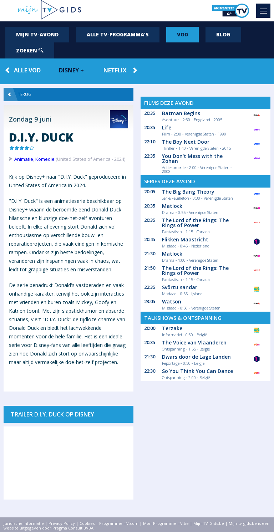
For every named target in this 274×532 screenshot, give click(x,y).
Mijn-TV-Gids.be (208, 523)
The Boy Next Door (185, 141)
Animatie (23, 159)
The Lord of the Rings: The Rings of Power (195, 223)
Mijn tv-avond (37, 34)
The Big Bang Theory (188, 191)
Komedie (45, 159)
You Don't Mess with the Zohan (192, 158)
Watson (171, 301)
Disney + (71, 70)
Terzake (172, 328)
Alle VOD (27, 70)
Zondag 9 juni (30, 119)
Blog (223, 34)
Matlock (172, 206)
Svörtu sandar (179, 287)
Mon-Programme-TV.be (166, 523)
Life (166, 127)
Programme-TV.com (118, 523)
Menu (265, 7)
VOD (182, 34)
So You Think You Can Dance (197, 371)
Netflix (115, 70)
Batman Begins (181, 113)
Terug (19, 94)
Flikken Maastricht (185, 239)
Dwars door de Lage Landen (196, 356)
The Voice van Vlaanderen (194, 342)
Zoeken (30, 50)
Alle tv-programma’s (118, 34)
